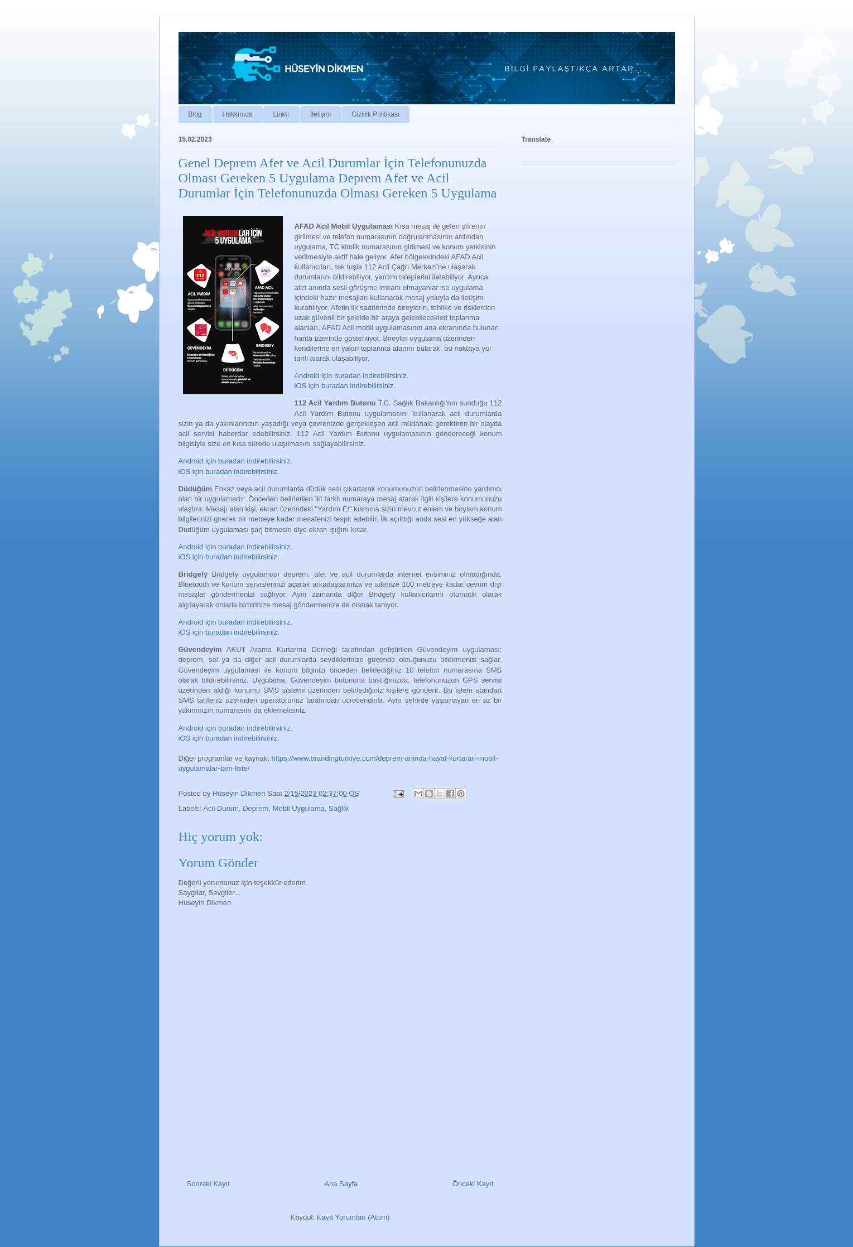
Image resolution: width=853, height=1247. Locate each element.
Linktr (281, 114)
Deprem (255, 808)
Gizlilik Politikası (375, 114)
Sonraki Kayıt (208, 1184)
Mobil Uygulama (299, 808)
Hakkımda (238, 114)
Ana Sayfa (341, 1184)
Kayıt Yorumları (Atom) (353, 1217)
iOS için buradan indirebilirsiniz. (345, 385)
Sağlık (339, 808)
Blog (195, 114)
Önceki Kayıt (473, 1184)
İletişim (320, 114)
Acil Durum (221, 808)
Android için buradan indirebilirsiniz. (352, 375)
